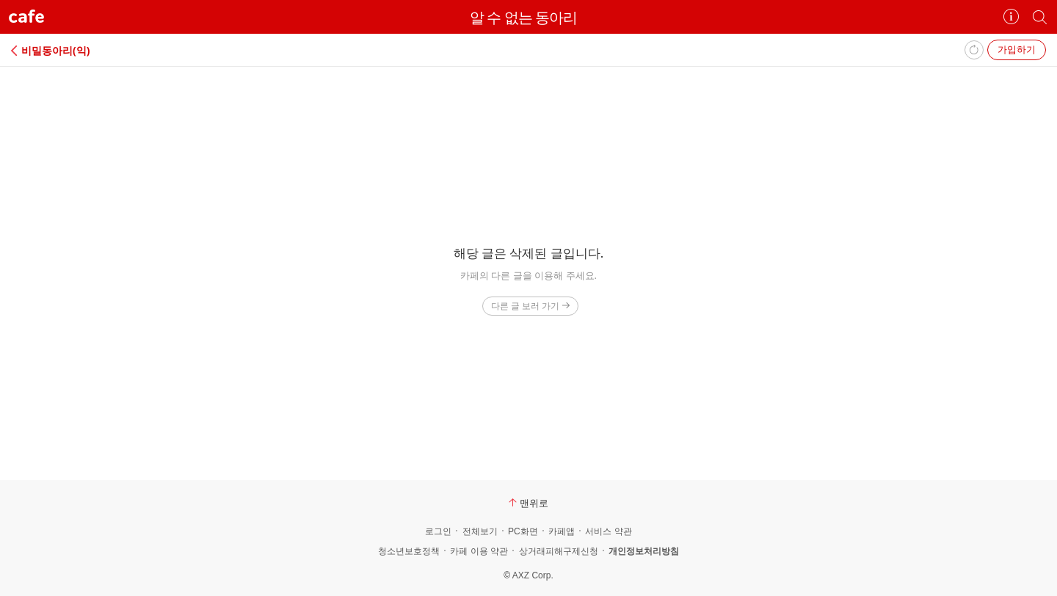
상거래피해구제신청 (558, 551)
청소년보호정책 (409, 551)
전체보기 (480, 531)
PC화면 (523, 531)
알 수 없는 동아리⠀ (528, 17)
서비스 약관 (608, 531)
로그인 (438, 531)
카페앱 (561, 531)
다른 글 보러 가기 (530, 305)
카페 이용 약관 (479, 551)
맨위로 (528, 502)
